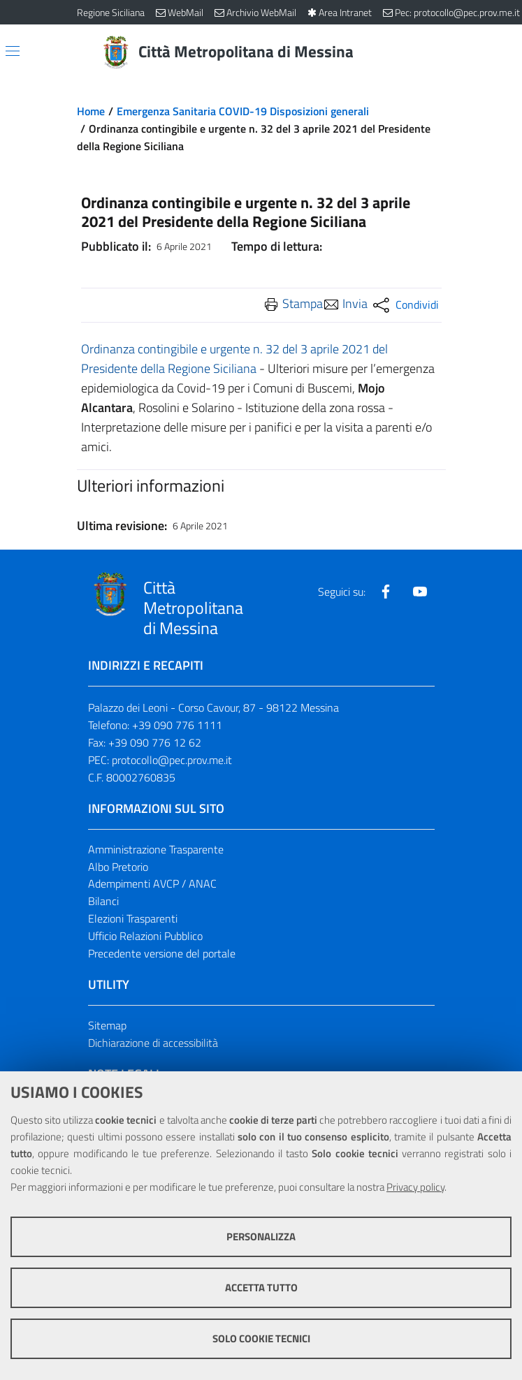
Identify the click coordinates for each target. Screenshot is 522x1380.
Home (91, 111)
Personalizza (261, 1236)
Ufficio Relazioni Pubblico (145, 935)
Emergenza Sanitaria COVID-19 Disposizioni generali (243, 111)
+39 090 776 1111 (177, 725)
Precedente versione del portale (161, 953)
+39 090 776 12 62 (154, 742)
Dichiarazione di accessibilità (153, 1042)
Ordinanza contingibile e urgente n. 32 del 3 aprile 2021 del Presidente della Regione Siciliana (234, 358)
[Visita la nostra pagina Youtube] (420, 591)
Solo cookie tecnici (261, 1338)
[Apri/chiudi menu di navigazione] (12, 51)
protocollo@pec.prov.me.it (172, 759)
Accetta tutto (261, 1287)
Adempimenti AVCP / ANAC (152, 883)
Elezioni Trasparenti (132, 918)
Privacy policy (415, 1187)
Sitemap (107, 1025)
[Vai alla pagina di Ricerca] (437, 52)
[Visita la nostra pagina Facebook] (386, 591)
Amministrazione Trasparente (156, 849)
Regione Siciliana (111, 12)
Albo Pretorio (118, 866)
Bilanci (103, 901)
